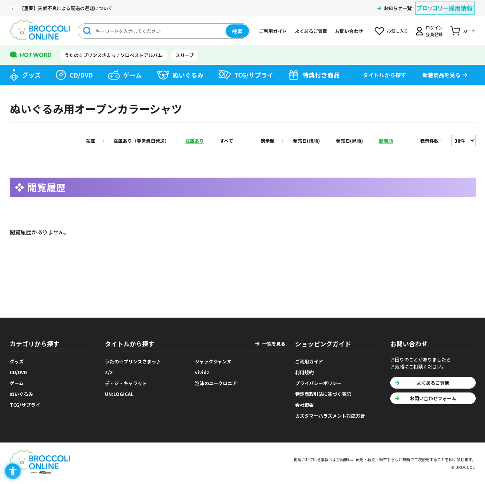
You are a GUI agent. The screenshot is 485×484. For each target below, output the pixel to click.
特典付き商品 (321, 75)
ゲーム (132, 75)
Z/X (109, 372)
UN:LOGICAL (119, 394)
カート (469, 31)
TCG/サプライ (253, 75)
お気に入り (397, 31)
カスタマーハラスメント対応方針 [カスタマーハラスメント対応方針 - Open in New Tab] (330, 415)
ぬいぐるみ (187, 75)
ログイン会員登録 (434, 30)
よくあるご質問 (311, 31)
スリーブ (185, 55)
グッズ (31, 75)
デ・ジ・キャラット (126, 383)
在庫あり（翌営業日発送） (141, 140)
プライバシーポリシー (318, 383)
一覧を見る (273, 343)
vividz (202, 372)
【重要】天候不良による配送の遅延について (66, 8)
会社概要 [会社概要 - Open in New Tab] (304, 404)
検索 (237, 31)
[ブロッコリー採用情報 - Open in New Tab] (445, 3)
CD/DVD (81, 75)
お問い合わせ (349, 31)
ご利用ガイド (273, 31)
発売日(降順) (306, 140)
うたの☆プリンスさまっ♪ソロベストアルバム (113, 55)
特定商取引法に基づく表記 (323, 394)
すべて (226, 140)
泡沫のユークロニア (216, 383)
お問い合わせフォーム (433, 398)
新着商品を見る (441, 75)
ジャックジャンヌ (213, 361)
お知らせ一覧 (398, 8)
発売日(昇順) (349, 140)
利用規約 (304, 372)
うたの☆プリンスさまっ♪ (133, 361)
